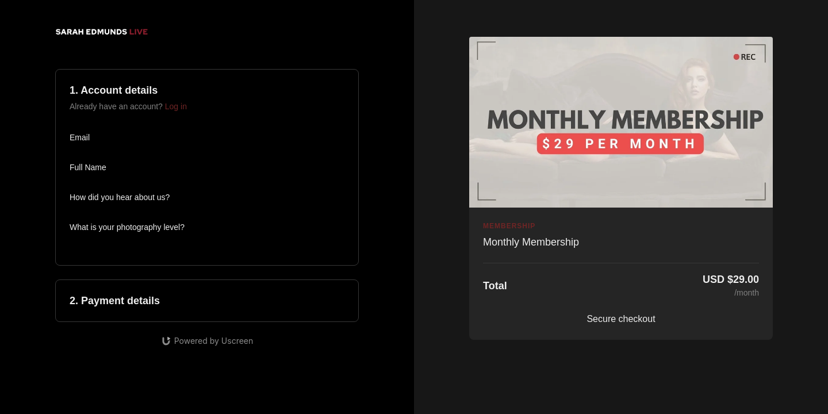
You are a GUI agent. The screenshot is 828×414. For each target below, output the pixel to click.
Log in (176, 106)
